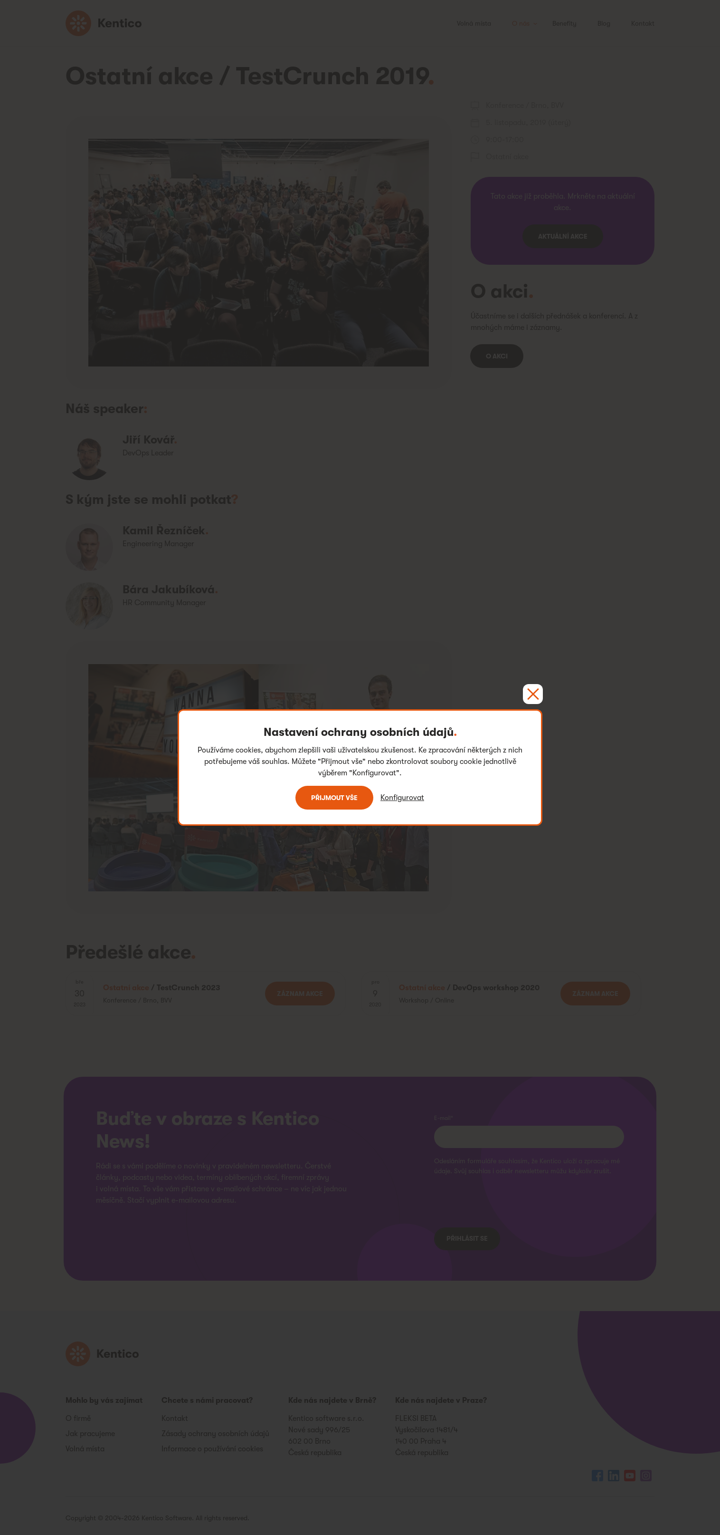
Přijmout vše (334, 797)
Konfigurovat (402, 797)
